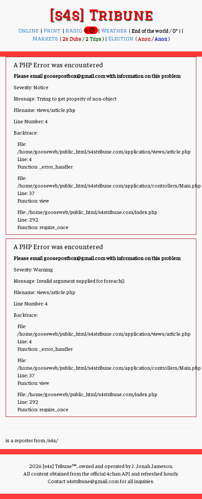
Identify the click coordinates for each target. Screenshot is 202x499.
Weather (115, 31)
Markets (46, 39)
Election (121, 39)
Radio (74, 31)
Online (29, 31)
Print (53, 31)
